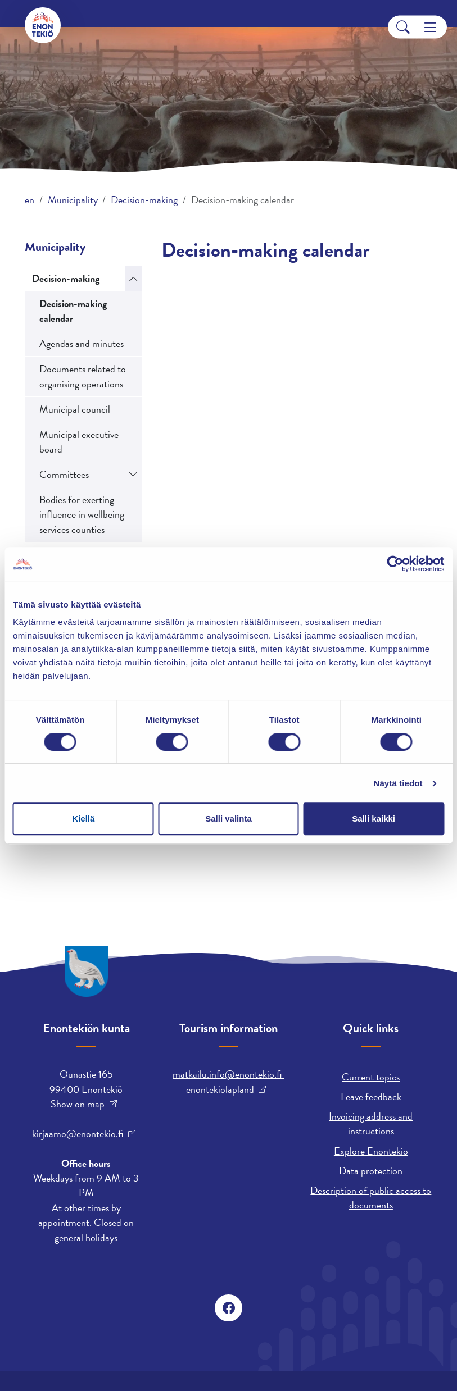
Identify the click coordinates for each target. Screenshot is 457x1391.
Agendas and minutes (81, 343)
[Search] (403, 27)
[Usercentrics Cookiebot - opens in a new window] (395, 563)
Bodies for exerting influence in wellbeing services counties (81, 514)
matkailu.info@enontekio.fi (228, 1074)
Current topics (371, 1076)
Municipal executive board (79, 442)
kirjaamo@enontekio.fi (77, 1134)
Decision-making (144, 199)
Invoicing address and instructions (371, 1123)
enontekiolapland (220, 1089)
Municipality (73, 199)
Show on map (78, 1104)
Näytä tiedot (398, 783)
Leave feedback (371, 1096)
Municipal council (74, 409)
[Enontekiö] (43, 25)
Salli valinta (228, 818)
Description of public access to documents (370, 1197)
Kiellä (83, 818)
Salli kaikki (373, 818)
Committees (64, 474)
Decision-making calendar (73, 311)
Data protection (370, 1170)
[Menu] (430, 27)
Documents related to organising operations (82, 376)
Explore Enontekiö (371, 1151)
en (29, 199)
